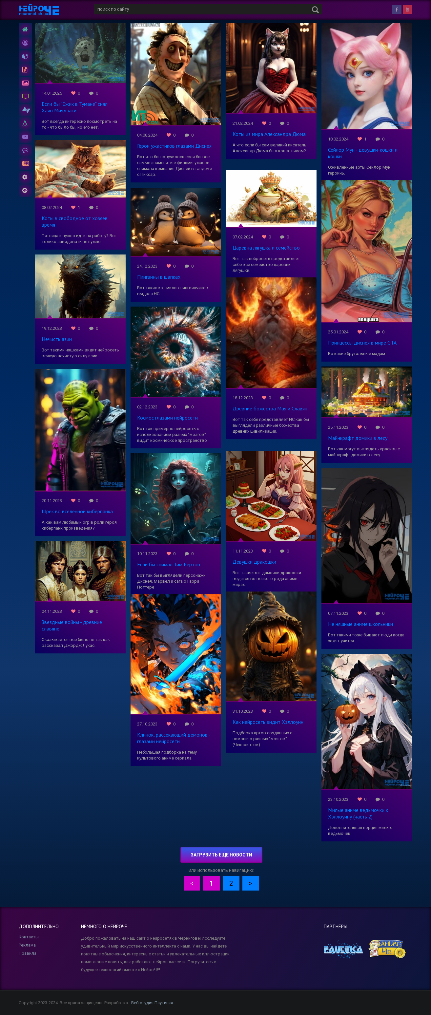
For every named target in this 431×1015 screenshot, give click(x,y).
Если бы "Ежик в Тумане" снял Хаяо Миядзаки (75, 107)
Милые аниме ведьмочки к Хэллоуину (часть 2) (358, 813)
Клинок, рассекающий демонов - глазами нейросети (173, 737)
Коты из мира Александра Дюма (269, 134)
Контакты (29, 936)
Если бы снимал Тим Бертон (168, 564)
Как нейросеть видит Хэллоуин (268, 722)
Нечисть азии (57, 339)
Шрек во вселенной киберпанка (77, 511)
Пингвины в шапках (158, 276)
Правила (27, 953)
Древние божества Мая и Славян (270, 408)
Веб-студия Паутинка (152, 1002)
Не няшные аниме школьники (360, 624)
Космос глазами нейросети (167, 417)
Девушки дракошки (254, 561)
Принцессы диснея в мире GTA (362, 342)
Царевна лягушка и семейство (266, 247)
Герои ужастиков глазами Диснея (174, 145)
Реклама (27, 945)
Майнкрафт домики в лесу (357, 438)
